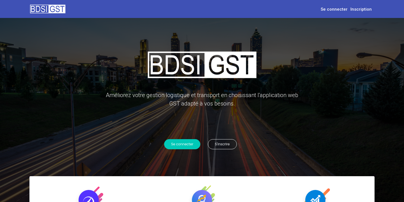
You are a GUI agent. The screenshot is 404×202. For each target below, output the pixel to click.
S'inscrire (223, 144)
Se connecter (334, 9)
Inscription (361, 9)
